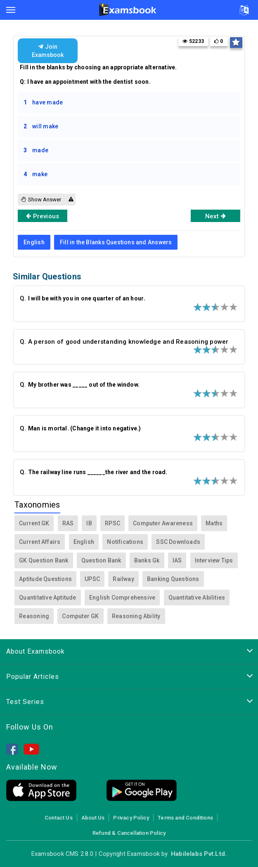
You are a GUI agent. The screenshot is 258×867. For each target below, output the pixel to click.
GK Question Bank (43, 560)
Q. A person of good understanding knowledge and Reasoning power (124, 341)
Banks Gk (147, 560)
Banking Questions (173, 579)
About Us (93, 818)
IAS (177, 560)
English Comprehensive (122, 597)
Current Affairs (39, 542)
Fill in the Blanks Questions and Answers (116, 242)
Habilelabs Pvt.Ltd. (199, 854)
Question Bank (101, 560)
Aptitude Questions (45, 579)
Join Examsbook (48, 50)
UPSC (92, 579)
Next (215, 215)
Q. (83, 298)
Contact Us (59, 818)
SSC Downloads (178, 542)
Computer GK (80, 616)
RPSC (112, 523)
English (34, 242)
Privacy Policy (131, 818)
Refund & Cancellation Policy (129, 833)
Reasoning (34, 616)
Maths (214, 523)
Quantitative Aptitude (47, 597)
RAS (68, 523)
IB (89, 523)
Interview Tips (214, 560)
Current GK (34, 523)
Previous (42, 215)
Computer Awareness (163, 523)
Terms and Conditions (185, 818)
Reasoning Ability (136, 616)
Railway (123, 579)
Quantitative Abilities (196, 597)
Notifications (125, 542)
